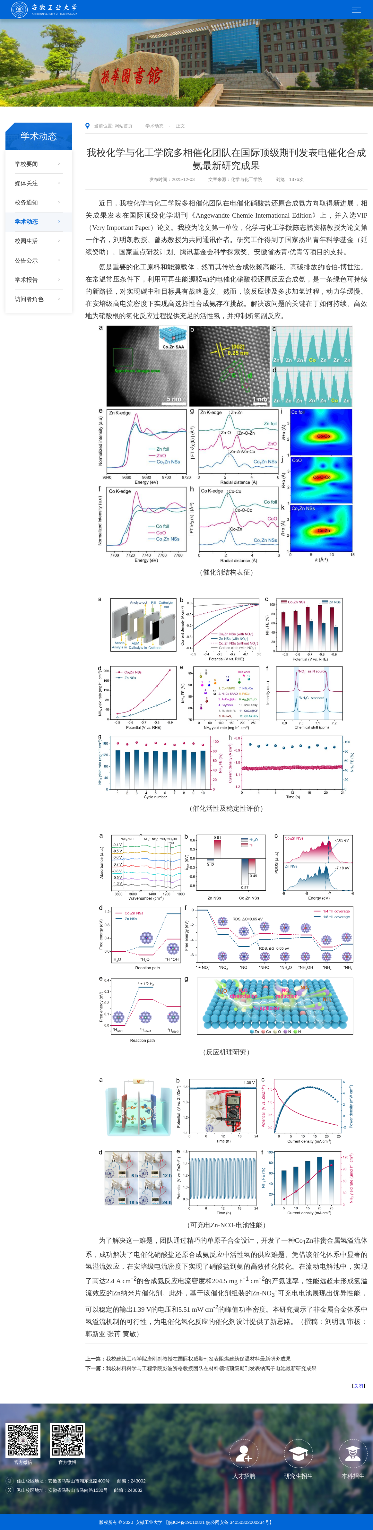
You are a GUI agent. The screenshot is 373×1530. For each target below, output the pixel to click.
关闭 (358, 1385)
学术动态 (154, 125)
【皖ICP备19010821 (185, 1522)
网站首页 (124, 125)
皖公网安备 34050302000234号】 (240, 1522)
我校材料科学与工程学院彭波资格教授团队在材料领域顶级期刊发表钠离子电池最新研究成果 (201, 1368)
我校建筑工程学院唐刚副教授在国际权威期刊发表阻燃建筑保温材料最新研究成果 (188, 1358)
